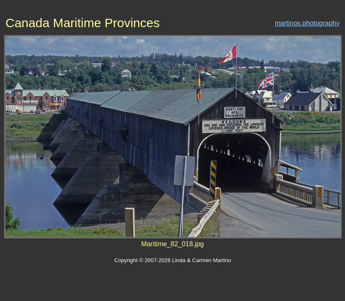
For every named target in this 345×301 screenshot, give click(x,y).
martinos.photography (307, 23)
